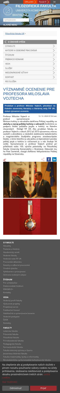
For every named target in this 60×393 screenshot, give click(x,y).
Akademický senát (11, 252)
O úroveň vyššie (16, 42)
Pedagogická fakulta (12, 344)
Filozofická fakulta (11, 337)
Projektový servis (10, 307)
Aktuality (7, 245)
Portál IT (42, 1)
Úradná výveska (10, 268)
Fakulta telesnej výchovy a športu (17, 350)
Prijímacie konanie (14, 59)
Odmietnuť (15, 388)
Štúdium (9, 55)
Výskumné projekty (11, 303)
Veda (7, 63)
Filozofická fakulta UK (14, 33)
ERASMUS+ (8, 289)
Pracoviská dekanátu (12, 261)
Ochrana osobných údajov (14, 274)
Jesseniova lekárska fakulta (15, 353)
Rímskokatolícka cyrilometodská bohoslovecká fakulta (27, 360)
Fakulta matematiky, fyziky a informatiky (21, 356)
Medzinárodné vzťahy (16, 72)
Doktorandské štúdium (13, 286)
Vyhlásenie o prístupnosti (14, 271)
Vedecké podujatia (11, 316)
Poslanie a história (11, 249)
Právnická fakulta (10, 334)
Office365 (29, 1)
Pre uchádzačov (10, 282)
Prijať (43, 388)
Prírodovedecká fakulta (13, 340)
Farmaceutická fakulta (13, 347)
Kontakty (7, 292)
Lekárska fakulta (10, 331)
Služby (8, 68)
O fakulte (10, 46)
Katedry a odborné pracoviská (21, 50)
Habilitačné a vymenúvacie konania (19, 313)
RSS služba (10, 81)
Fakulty (7, 327)
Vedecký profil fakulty (12, 300)
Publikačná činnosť (11, 310)
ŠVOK (5, 319)
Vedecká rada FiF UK (12, 258)
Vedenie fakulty (10, 255)
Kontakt (9, 77)
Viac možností (9, 381)
